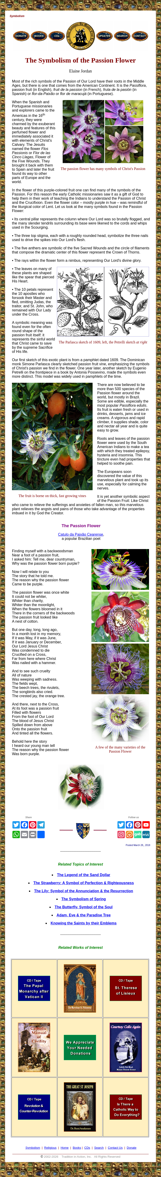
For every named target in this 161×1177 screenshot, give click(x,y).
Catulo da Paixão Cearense (80, 534)
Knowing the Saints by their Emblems (84, 923)
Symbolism (32, 1147)
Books (77, 1147)
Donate (131, 1147)
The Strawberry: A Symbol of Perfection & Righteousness (83, 883)
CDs (87, 1147)
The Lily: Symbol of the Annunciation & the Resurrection (83, 891)
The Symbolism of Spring (83, 899)
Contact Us (115, 1147)
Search (99, 1147)
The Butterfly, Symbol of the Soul (83, 907)
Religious (50, 1147)
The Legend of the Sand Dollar (83, 875)
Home (65, 1147)
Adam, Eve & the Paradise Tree (84, 915)
